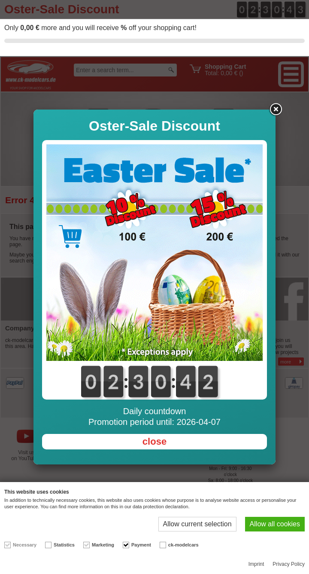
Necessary (24, 544)
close (154, 441)
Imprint (256, 564)
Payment (141, 544)
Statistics (64, 544)
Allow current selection (197, 524)
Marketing (103, 544)
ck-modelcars (183, 544)
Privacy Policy (289, 564)
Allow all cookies (275, 524)
